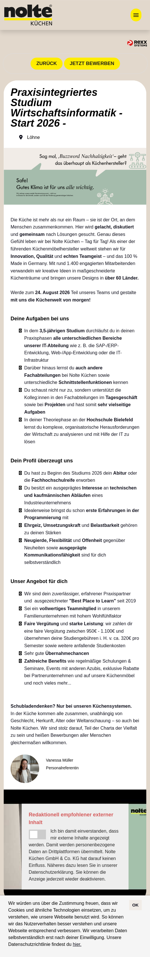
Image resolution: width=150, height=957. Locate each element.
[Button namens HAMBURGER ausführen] (136, 15)
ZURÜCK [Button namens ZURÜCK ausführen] (46, 63)
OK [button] (135, 905)
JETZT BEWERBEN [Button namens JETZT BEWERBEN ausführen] (92, 63)
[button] (83, 945)
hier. (77, 944)
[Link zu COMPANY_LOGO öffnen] (28, 15)
